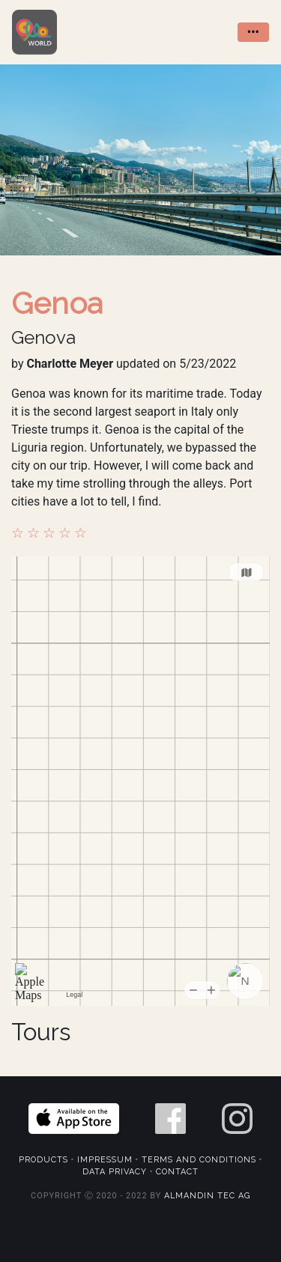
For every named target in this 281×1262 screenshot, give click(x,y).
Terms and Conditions (199, 1160)
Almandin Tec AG (207, 1196)
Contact (177, 1172)
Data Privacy (114, 1172)
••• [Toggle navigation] (253, 32)
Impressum (105, 1160)
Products (43, 1160)
